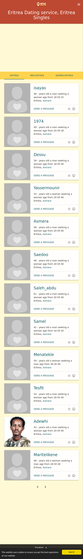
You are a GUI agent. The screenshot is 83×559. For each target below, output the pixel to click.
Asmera (41, 221)
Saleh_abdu (45, 288)
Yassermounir (47, 188)
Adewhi (41, 421)
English (41, 547)
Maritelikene (46, 455)
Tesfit (39, 388)
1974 (39, 121)
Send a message (44, 108)
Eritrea (14, 75)
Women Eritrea (64, 75)
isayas (40, 88)
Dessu (40, 154)
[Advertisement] (41, 48)
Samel (40, 321)
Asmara (47, 100)
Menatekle (44, 354)
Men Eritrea (37, 75)
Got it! (71, 552)
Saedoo (41, 254)
